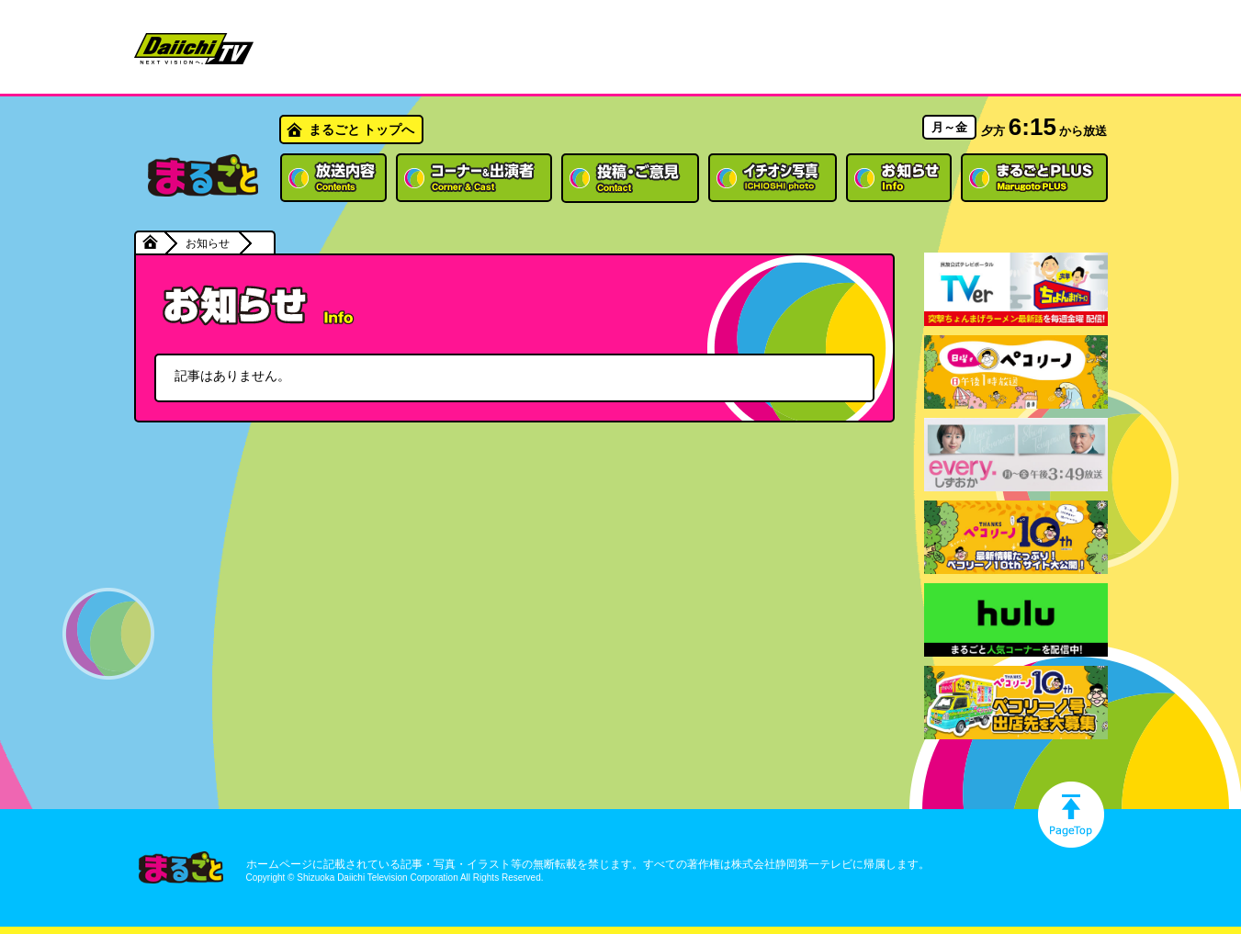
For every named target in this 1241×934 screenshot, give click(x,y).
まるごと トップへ (362, 129)
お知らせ (208, 243)
